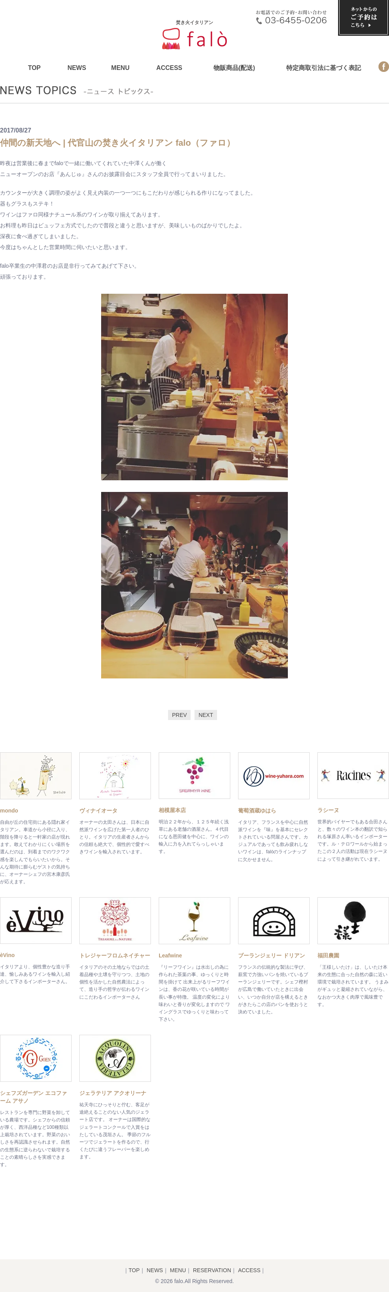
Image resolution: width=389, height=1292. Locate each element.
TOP (34, 68)
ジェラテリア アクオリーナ (112, 1093)
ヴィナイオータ (98, 810)
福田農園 (328, 955)
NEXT (205, 715)
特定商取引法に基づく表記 (323, 68)
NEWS (76, 68)
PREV (179, 715)
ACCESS (169, 68)
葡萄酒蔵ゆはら (257, 810)
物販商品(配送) (234, 68)
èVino (7, 955)
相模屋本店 (172, 810)
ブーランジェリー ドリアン (271, 955)
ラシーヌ (328, 810)
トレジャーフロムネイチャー (114, 955)
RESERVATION (212, 1270)
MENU (120, 68)
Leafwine (170, 955)
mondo (9, 810)
